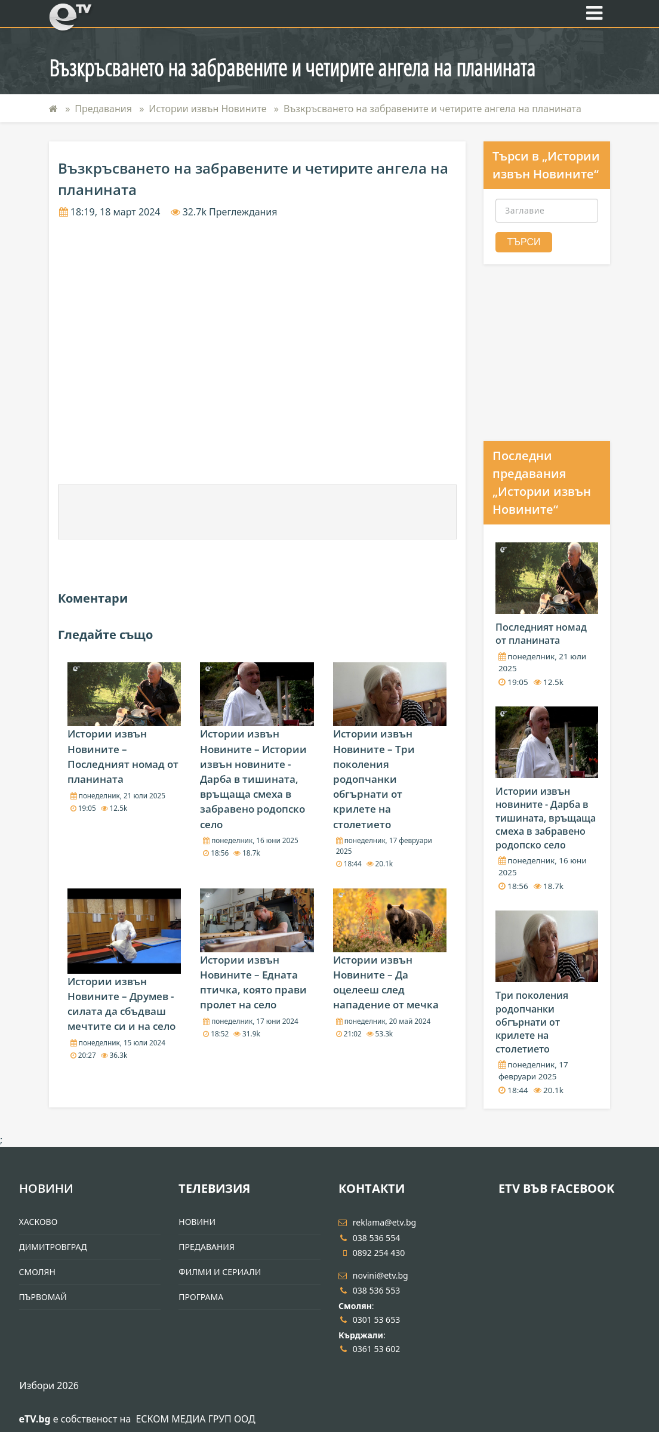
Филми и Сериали (219, 1271)
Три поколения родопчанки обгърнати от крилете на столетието (531, 1022)
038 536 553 (369, 1290)
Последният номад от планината (541, 634)
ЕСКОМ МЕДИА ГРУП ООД (195, 1418)
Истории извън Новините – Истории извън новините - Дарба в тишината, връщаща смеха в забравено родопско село (253, 779)
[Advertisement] (257, 512)
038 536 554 (369, 1237)
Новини (46, 1188)
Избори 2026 (49, 1385)
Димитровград (53, 1246)
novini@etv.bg (373, 1275)
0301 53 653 (369, 1319)
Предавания (103, 108)
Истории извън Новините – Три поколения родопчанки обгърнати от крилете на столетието (374, 779)
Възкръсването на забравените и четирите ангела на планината (432, 108)
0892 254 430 (371, 1252)
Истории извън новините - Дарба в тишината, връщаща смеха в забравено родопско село (545, 818)
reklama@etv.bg (377, 1222)
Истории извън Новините (207, 108)
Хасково (38, 1221)
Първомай (43, 1297)
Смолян (37, 1271)
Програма (200, 1297)
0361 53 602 (369, 1348)
